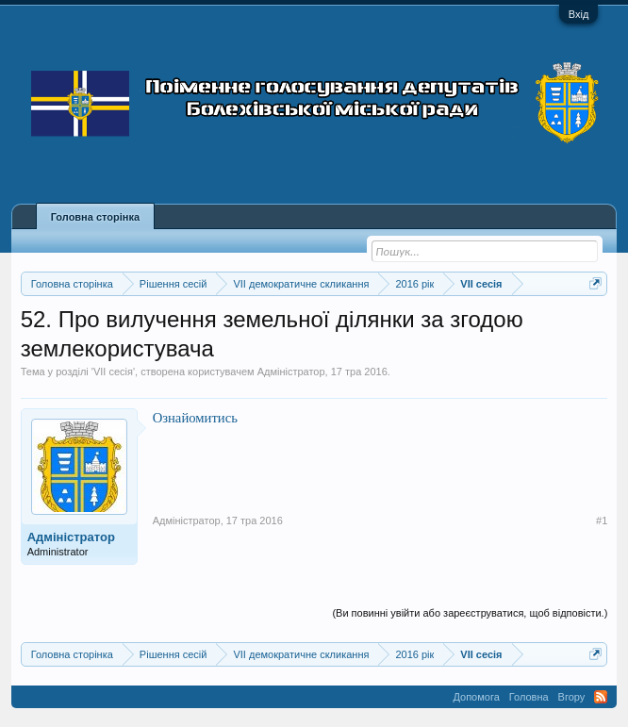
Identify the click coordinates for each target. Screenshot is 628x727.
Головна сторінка (95, 217)
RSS (600, 696)
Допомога (476, 696)
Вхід (579, 14)
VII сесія (113, 371)
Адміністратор (291, 371)
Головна (529, 696)
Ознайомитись (195, 417)
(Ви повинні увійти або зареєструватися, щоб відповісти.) (469, 613)
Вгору (572, 696)
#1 (601, 520)
